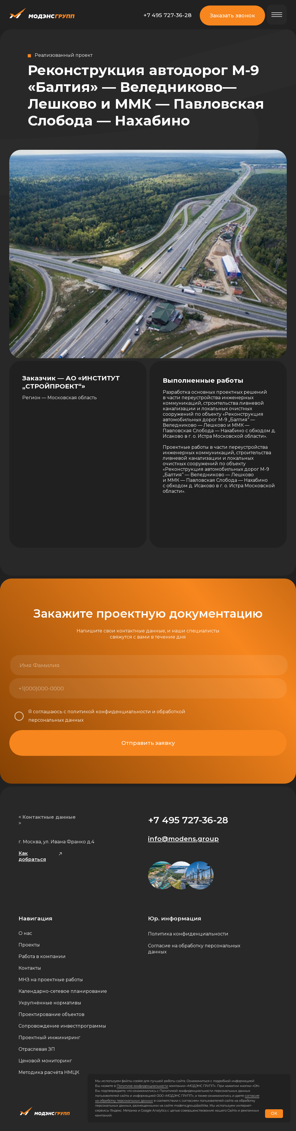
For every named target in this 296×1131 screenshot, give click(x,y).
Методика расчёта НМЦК (48, 1072)
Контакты (29, 968)
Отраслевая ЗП (36, 1049)
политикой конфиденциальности (109, 711)
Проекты (29, 945)
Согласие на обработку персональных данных (194, 949)
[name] (78, 665)
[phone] (78, 688)
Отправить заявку (148, 742)
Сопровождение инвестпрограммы (62, 1026)
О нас (25, 933)
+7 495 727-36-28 (167, 15)
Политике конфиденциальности (142, 1086)
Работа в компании (42, 956)
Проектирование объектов (51, 1014)
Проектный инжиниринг (49, 1037)
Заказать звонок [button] (232, 15)
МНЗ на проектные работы (50, 979)
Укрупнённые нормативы (49, 1003)
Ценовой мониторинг (45, 1060)
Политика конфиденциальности (188, 934)
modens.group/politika (191, 1105)
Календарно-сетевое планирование (62, 991)
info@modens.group (183, 839)
